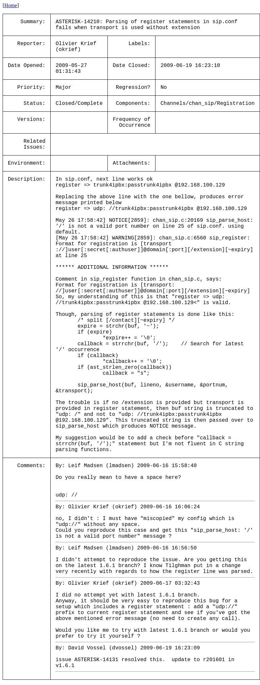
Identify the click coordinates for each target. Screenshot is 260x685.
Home (10, 5)
